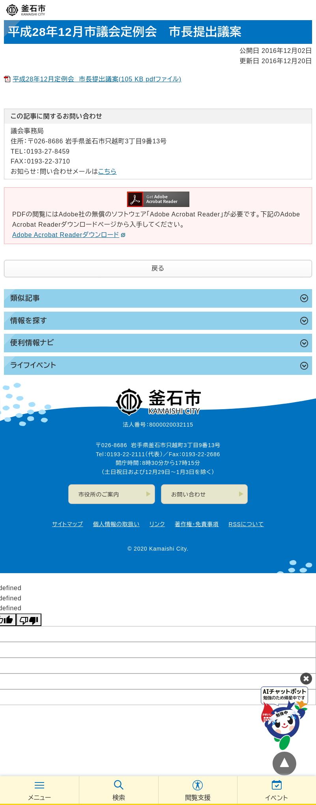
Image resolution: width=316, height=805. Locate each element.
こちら (107, 171)
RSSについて (246, 524)
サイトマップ (67, 524)
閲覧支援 (197, 797)
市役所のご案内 (99, 494)
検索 (118, 797)
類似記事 (25, 298)
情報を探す (28, 321)
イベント (276, 798)
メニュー (39, 797)
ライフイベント (33, 365)
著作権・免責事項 (197, 524)
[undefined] (28, 619)
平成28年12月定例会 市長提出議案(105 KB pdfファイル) (97, 79)
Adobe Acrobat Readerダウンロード (68, 234)
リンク (157, 524)
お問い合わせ (188, 494)
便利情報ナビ (32, 343)
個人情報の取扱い (116, 524)
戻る (158, 268)
